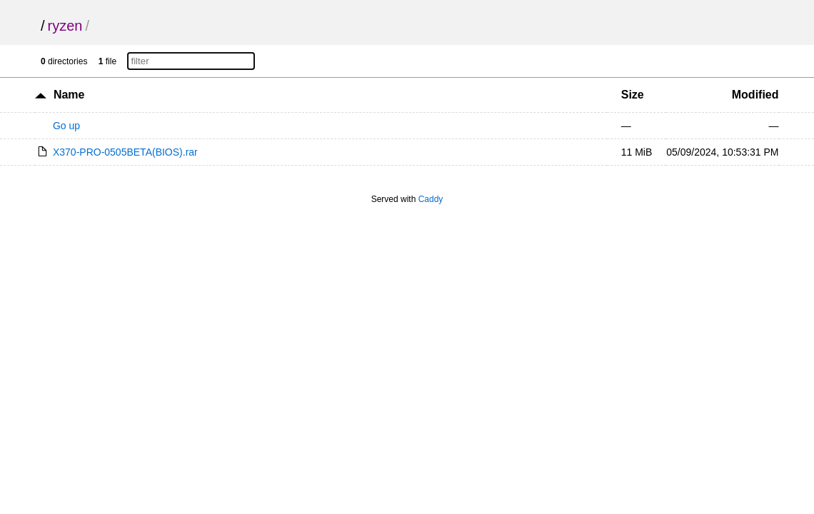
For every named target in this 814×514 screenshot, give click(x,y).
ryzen (65, 26)
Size (632, 95)
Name (69, 95)
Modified (755, 95)
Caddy (430, 199)
